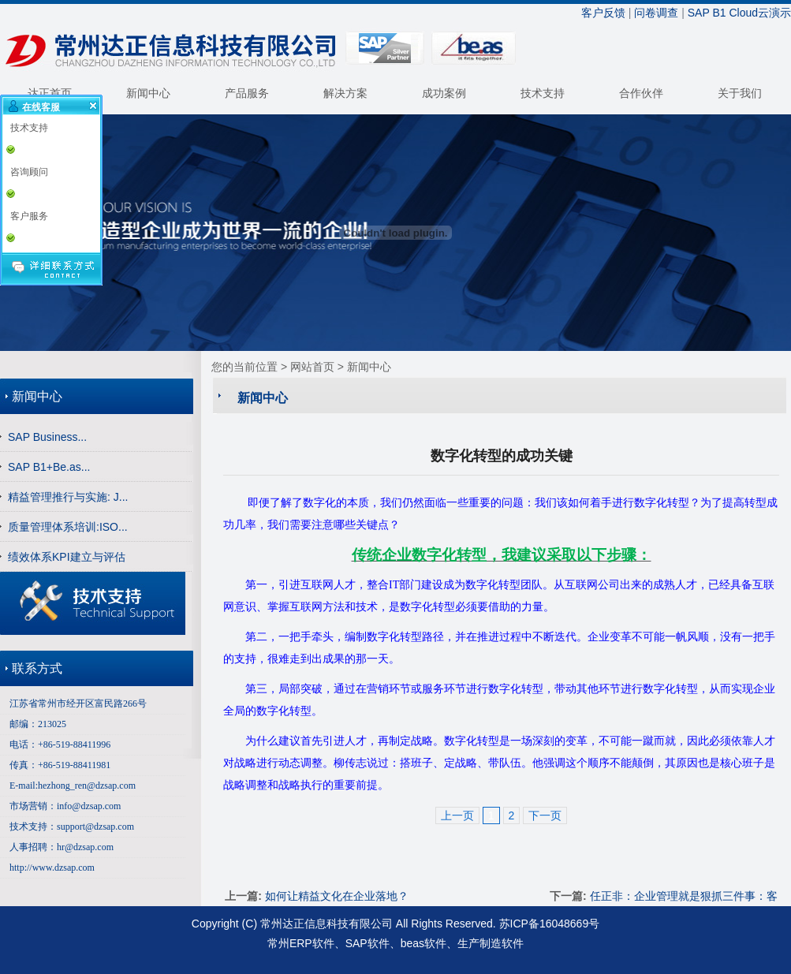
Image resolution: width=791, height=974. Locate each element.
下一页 (545, 815)
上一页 (457, 815)
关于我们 (740, 93)
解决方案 (345, 93)
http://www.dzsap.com (52, 867)
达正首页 (50, 93)
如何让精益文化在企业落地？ (337, 896)
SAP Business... (47, 437)
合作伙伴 (641, 93)
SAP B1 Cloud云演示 (739, 12)
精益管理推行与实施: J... (68, 497)
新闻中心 (148, 93)
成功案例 (444, 93)
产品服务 (247, 93)
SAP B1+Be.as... (49, 467)
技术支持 (542, 93)
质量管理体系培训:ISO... (68, 527)
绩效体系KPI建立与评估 (66, 556)
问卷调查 (656, 12)
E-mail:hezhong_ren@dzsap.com (72, 785)
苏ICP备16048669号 (549, 923)
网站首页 (312, 366)
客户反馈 (603, 12)
